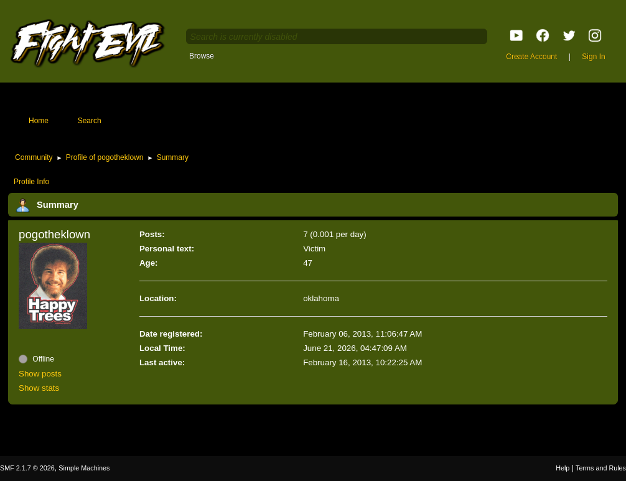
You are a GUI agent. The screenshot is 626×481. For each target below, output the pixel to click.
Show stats (39, 388)
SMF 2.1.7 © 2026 (27, 468)
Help (562, 468)
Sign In (593, 56)
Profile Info (31, 181)
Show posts (40, 373)
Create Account (531, 56)
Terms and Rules (601, 468)
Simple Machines (84, 468)
